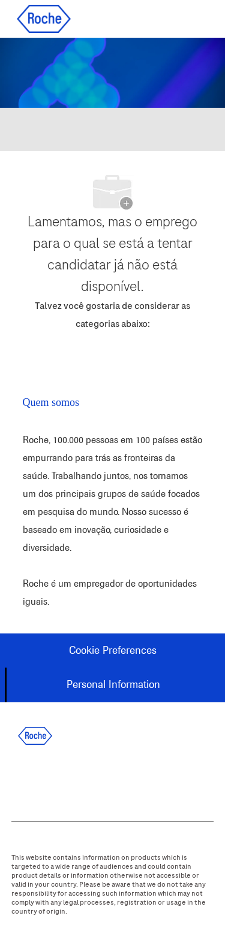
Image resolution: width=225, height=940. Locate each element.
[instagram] (118, 780)
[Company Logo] (44, 18)
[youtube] (150, 780)
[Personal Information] (113, 684)
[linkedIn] (53, 780)
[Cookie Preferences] (113, 650)
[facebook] (21, 780)
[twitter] (85, 780)
